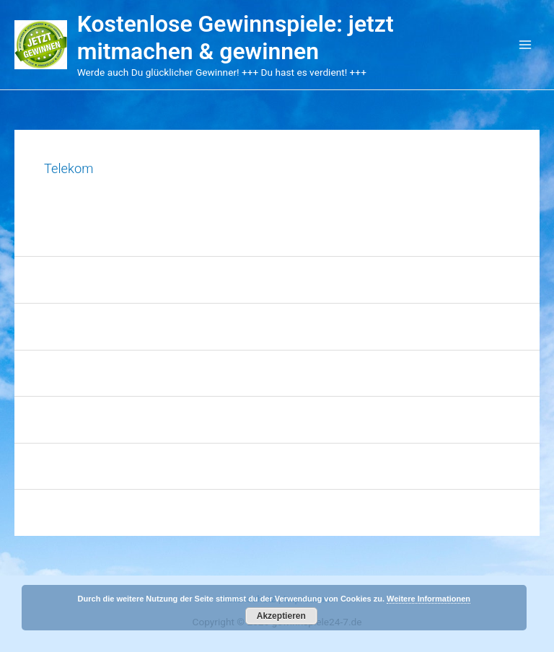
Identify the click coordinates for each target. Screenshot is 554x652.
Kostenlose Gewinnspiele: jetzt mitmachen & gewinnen (235, 37)
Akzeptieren (281, 616)
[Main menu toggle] (525, 45)
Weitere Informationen (428, 598)
